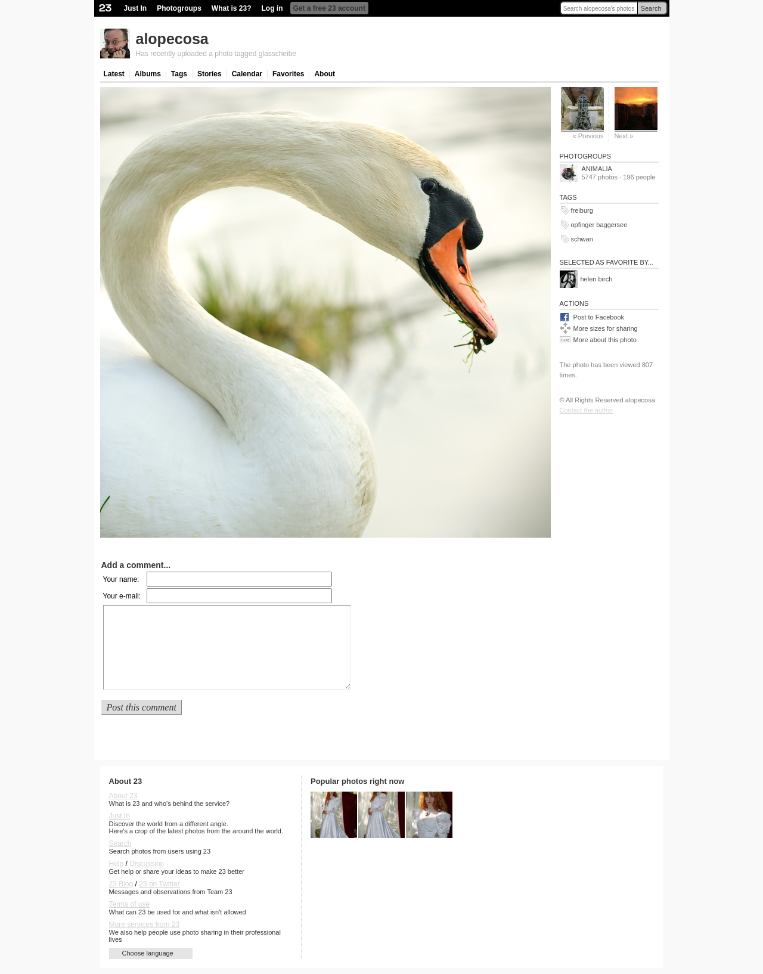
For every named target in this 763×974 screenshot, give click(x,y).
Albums (148, 74)
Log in (272, 8)
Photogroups (179, 8)
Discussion (146, 864)
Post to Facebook (599, 317)
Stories (209, 74)
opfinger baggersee (599, 224)
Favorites (288, 74)
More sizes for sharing (605, 328)
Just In (135, 8)
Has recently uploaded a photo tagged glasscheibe (216, 53)
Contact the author (587, 410)
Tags (179, 74)
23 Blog (121, 884)
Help (116, 864)
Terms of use (129, 904)
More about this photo (605, 339)
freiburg (582, 210)
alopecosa (172, 38)
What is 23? (232, 8)
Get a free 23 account (329, 8)
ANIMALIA (597, 168)
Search (651, 8)
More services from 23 (144, 924)
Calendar (247, 74)
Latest (114, 74)
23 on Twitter (159, 884)
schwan (582, 239)
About (324, 74)
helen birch (597, 279)
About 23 (123, 796)
